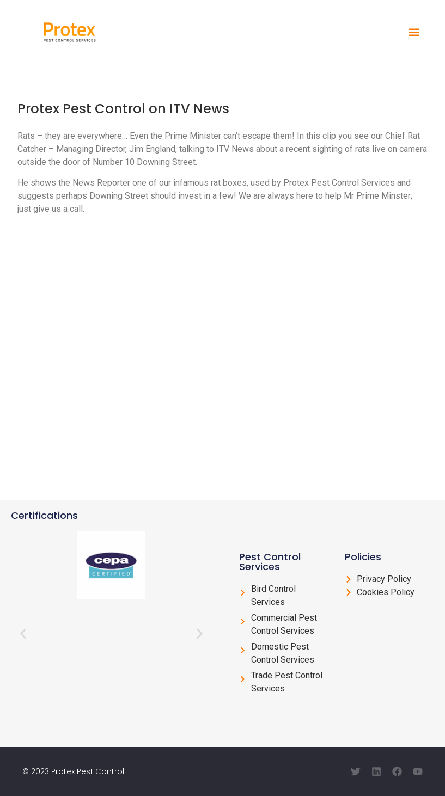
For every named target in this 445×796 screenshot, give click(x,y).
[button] (414, 32)
